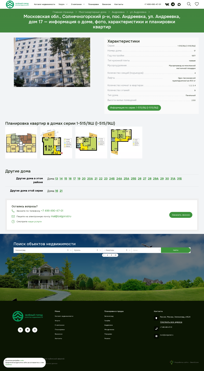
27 (144, 178)
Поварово (108, 334)
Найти (175, 250)
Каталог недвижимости (44, 4)
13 (56, 178)
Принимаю (8, 365)
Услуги (62, 4)
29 (162, 178)
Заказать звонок (181, 215)
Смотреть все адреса (171, 322)
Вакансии (106, 4)
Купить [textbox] (86, 250)
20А (90, 178)
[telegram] (173, 5)
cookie (22, 360)
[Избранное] (197, 5)
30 (167, 178)
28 (149, 178)
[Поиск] (189, 5)
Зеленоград (108, 316)
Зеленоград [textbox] (42, 250)
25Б (133, 178)
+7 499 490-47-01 (152, 4)
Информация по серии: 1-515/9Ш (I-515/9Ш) (134, 107)
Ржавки (107, 338)
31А (173, 178)
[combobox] (43, 250)
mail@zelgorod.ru (61, 216)
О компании (76, 4)
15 (65, 178)
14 (61, 178)
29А (156, 178)
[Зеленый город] (17, 4)
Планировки (93, 4)
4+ (116, 255)
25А (126, 178)
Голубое (107, 321)
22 (100, 178)
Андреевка (108, 325)
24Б (112, 178)
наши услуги (35, 221)
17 (74, 178)
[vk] (167, 5)
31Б (179, 178)
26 (139, 178)
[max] (179, 5)
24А (119, 178)
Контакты (118, 4)
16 (70, 178)
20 (84, 178)
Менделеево (109, 330)
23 (106, 178)
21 (96, 178)
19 (78, 178)
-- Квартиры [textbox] (116, 250)
